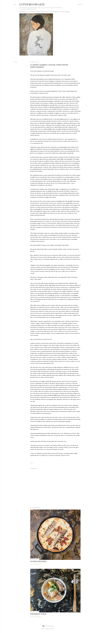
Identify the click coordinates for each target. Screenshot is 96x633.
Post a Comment (37, 564)
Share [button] (15, 62)
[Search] (79, 4)
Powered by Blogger (48, 626)
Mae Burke (52, 628)
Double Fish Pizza (38, 561)
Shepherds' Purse (38, 614)
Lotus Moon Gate (32, 4)
